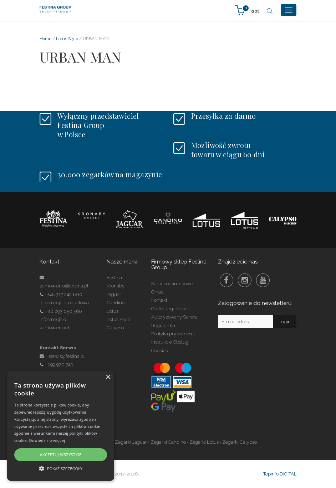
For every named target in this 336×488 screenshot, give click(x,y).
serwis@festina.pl (67, 356)
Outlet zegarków (168, 308)
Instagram (244, 280)
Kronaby (115, 286)
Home (45, 38)
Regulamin (163, 325)
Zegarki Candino (168, 442)
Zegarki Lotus (204, 442)
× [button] (108, 377)
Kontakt (159, 300)
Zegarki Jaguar (131, 442)
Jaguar (114, 294)
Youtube (263, 280)
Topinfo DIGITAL (279, 474)
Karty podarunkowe (172, 283)
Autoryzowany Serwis (174, 317)
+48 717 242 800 (64, 294)
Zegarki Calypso (239, 442)
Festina (114, 277)
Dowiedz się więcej (47, 440)
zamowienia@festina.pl (64, 286)
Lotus (112, 311)
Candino (115, 302)
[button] (60, 468)
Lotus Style (67, 38)
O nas (157, 292)
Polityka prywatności (173, 333)
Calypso (115, 327)
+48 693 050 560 (64, 311)
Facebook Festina (226, 280)
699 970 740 (56, 364)
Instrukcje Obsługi (170, 342)
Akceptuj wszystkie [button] (60, 454)
